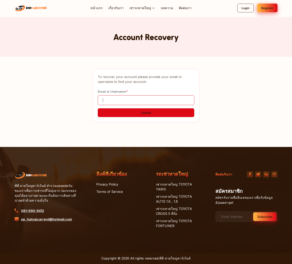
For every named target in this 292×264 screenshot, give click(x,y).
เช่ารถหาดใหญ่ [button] (142, 8)
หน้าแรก (97, 8)
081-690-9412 (32, 211)
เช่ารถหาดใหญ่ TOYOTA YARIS (174, 186)
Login (245, 8)
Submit (146, 112)
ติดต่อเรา (185, 8)
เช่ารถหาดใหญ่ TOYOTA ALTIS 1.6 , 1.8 (174, 198)
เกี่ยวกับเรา (116, 8)
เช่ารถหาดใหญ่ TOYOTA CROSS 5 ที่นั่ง (174, 211)
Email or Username (112, 91)
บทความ (167, 8)
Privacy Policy (107, 184)
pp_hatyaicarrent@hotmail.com (46, 219)
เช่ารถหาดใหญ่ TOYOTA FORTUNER (174, 223)
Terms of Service (109, 192)
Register (267, 8)
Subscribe (265, 216)
